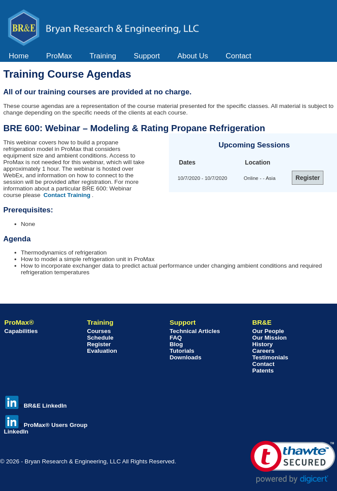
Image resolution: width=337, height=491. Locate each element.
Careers (263, 351)
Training (103, 56)
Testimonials (270, 357)
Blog (176, 344)
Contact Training (66, 195)
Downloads (185, 357)
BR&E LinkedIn (36, 405)
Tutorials (181, 351)
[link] (293, 462)
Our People (268, 331)
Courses (99, 331)
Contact (238, 56)
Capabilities (21, 331)
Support (147, 56)
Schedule (100, 337)
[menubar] (130, 56)
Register (99, 344)
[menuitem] (18, 56)
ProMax (59, 56)
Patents (263, 370)
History (262, 344)
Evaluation (102, 351)
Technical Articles (194, 331)
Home (19, 56)
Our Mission (269, 337)
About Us (192, 56)
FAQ (175, 337)
